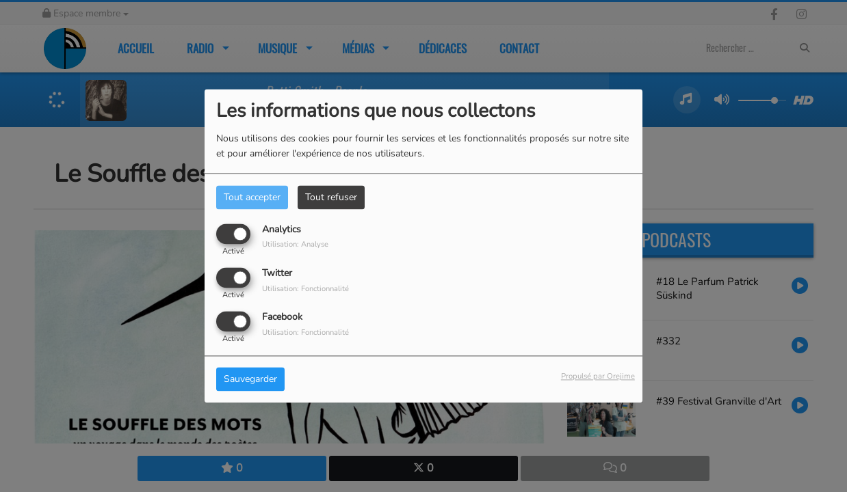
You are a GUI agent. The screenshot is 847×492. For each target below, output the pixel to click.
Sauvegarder (250, 379)
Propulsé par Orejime (598, 377)
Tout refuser (331, 197)
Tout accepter (252, 197)
